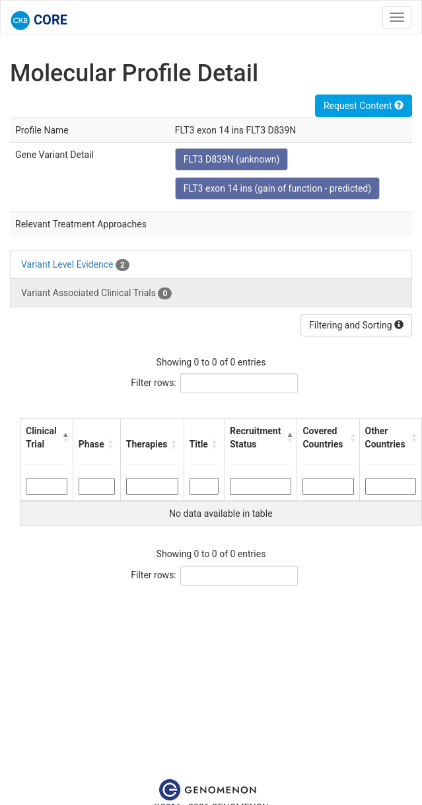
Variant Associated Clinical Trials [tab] (96, 293)
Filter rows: (153, 382)
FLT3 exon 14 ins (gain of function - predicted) (277, 188)
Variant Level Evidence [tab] (75, 265)
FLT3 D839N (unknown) (232, 159)
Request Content (364, 105)
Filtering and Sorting (356, 325)
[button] (64, 437)
